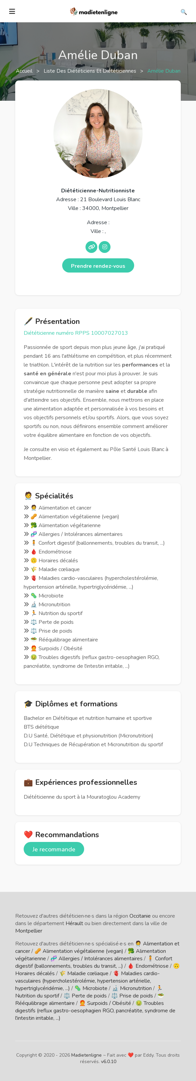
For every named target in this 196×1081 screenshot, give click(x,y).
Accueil (25, 71)
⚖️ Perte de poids (85, 996)
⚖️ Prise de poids (132, 996)
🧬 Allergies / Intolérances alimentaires (96, 958)
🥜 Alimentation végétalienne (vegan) (78, 951)
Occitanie (140, 916)
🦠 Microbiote (90, 988)
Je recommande (53, 849)
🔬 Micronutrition (132, 988)
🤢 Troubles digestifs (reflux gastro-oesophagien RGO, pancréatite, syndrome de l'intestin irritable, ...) (95, 1011)
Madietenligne (86, 1055)
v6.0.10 (108, 1061)
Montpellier (28, 931)
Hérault (74, 923)
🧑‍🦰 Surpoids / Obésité (105, 1003)
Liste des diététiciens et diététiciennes (91, 71)
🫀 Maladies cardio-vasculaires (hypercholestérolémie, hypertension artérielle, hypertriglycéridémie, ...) (87, 981)
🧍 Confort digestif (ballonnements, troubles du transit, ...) (93, 962)
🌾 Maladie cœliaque (83, 973)
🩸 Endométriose (148, 966)
